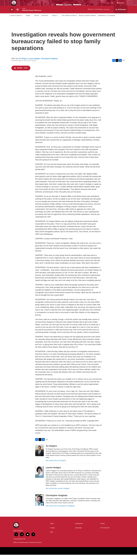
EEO (51, 536)
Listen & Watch (16, 20)
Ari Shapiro (23, 63)
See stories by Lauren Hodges (57, 492)
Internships (78, 532)
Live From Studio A (69, 20)
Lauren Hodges (34, 63)
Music (36, 20)
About (54, 20)
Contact (52, 532)
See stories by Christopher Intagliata (60, 510)
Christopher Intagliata (49, 63)
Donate (123, 5)
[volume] (17, 14)
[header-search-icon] (113, 5)
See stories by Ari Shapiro (56, 465)
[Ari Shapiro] (39, 454)
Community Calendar (106, 20)
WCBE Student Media (87, 20)
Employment (79, 528)
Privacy (102, 528)
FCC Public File (105, 532)
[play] (11, 14)
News (28, 20)
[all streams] (120, 14)
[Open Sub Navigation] (23, 20)
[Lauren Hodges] (39, 476)
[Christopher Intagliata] (39, 504)
